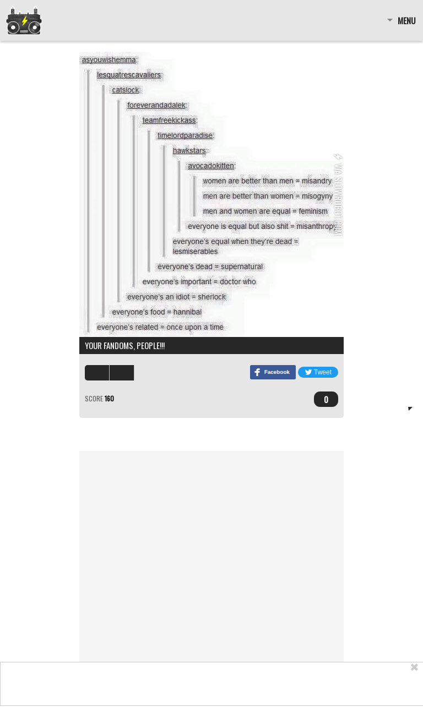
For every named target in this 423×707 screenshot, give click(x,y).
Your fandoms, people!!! (125, 345)
